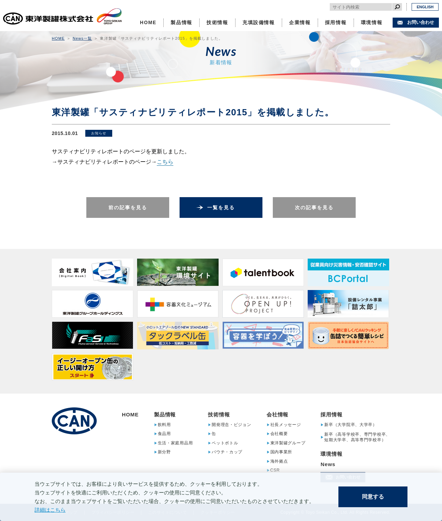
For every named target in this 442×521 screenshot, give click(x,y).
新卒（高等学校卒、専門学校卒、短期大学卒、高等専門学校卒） (357, 437)
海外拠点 (279, 461)
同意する (373, 497)
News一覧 (82, 38)
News (327, 464)
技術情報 (217, 22)
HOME (148, 22)
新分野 (164, 452)
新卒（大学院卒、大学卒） (350, 424)
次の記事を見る (314, 207)
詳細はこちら (50, 510)
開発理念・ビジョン (231, 424)
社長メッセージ (285, 424)
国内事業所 (281, 452)
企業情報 (300, 22)
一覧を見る (221, 207)
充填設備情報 (258, 22)
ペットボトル (225, 443)
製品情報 (181, 22)
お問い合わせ (420, 22)
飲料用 (164, 424)
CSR (275, 470)
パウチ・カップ (227, 452)
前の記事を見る (127, 207)
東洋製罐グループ (288, 443)
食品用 (164, 434)
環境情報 (372, 22)
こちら (165, 162)
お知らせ (98, 133)
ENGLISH (425, 7)
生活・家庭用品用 (175, 443)
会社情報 (278, 414)
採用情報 (336, 22)
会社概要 (279, 434)
